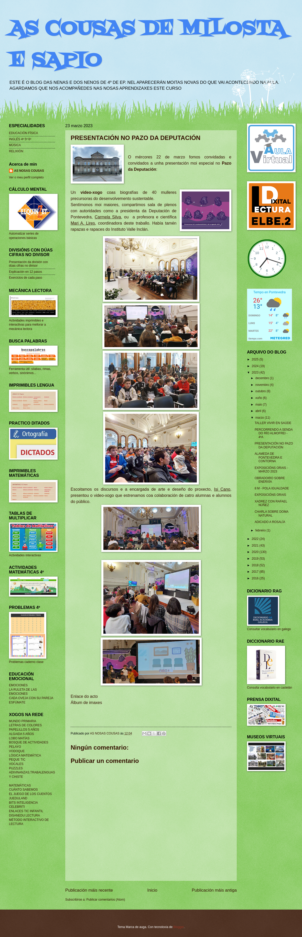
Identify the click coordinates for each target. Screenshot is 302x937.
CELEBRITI (17, 807)
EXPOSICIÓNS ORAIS (270, 495)
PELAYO (15, 747)
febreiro (261, 530)
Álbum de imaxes (86, 702)
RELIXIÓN (16, 151)
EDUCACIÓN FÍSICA (23, 133)
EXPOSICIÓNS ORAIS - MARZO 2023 (271, 469)
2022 (255, 539)
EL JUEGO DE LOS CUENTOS (30, 794)
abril (258, 411)
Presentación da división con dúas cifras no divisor (28, 263)
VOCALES (16, 764)
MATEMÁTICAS (20, 785)
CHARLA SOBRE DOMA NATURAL (271, 513)
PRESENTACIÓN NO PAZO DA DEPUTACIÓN (274, 445)
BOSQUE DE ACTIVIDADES (28, 742)
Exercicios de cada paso (25, 277)
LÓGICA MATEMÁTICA (25, 755)
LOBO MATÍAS (19, 738)
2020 (255, 552)
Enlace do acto (84, 696)
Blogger (178, 927)
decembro (262, 378)
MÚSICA (15, 145)
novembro (262, 385)
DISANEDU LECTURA (24, 815)
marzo (260, 417)
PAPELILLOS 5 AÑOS (24, 729)
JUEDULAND (18, 798)
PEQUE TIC (17, 759)
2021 (255, 545)
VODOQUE (17, 751)
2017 (255, 571)
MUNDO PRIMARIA (22, 721)
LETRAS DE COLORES (25, 725)
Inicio (152, 890)
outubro (261, 391)
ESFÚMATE (17, 702)
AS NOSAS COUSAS (29, 171)
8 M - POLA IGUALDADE (272, 488)
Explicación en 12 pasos (25, 272)
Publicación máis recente (89, 890)
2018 (255, 565)
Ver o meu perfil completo (26, 177)
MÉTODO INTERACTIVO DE (29, 820)
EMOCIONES (18, 685)
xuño (259, 398)
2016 (255, 578)
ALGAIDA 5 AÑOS (21, 734)
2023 (255, 372)
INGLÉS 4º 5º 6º (20, 139)
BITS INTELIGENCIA (23, 802)
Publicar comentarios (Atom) (105, 899)
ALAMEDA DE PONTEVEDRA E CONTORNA (268, 457)
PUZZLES (16, 768)
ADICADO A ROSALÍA (270, 522)
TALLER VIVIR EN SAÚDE (273, 423)
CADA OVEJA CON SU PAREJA (31, 698)
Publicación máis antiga (214, 890)
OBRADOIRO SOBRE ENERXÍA (270, 479)
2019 (255, 558)
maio (259, 404)
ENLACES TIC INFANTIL (26, 811)
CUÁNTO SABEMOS (23, 789)
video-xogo (91, 192)
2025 (255, 359)
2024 (255, 366)
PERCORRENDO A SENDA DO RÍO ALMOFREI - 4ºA (274, 433)
